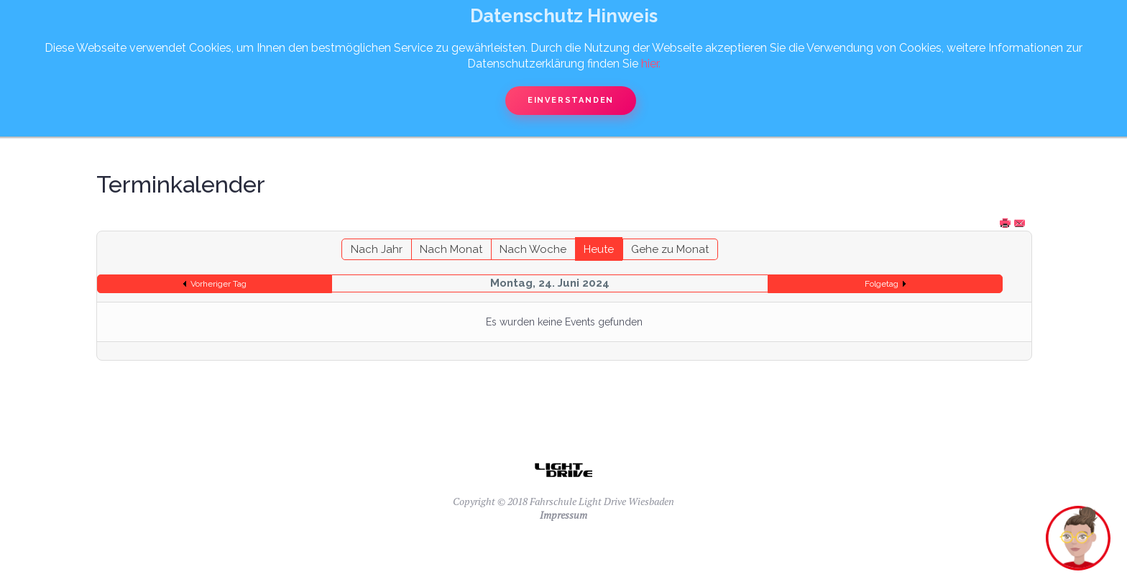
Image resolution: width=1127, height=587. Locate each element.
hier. (651, 63)
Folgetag (881, 284)
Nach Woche (533, 249)
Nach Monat (451, 249)
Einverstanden (571, 100)
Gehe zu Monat (670, 249)
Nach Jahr (376, 249)
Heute (599, 249)
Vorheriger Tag (218, 284)
